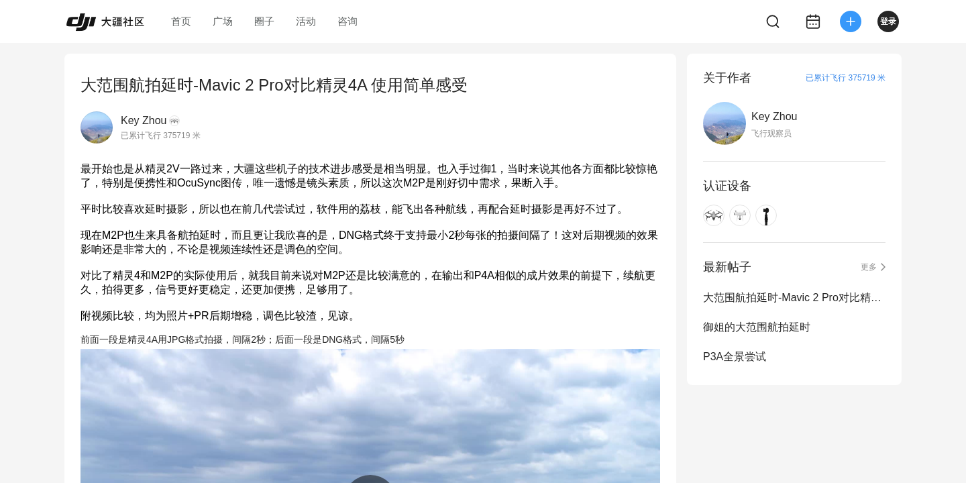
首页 (181, 21)
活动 (306, 21)
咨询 (347, 21)
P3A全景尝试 (734, 356)
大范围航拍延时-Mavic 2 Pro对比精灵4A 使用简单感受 (794, 297)
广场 (223, 21)
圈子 (264, 21)
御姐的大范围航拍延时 (756, 327)
